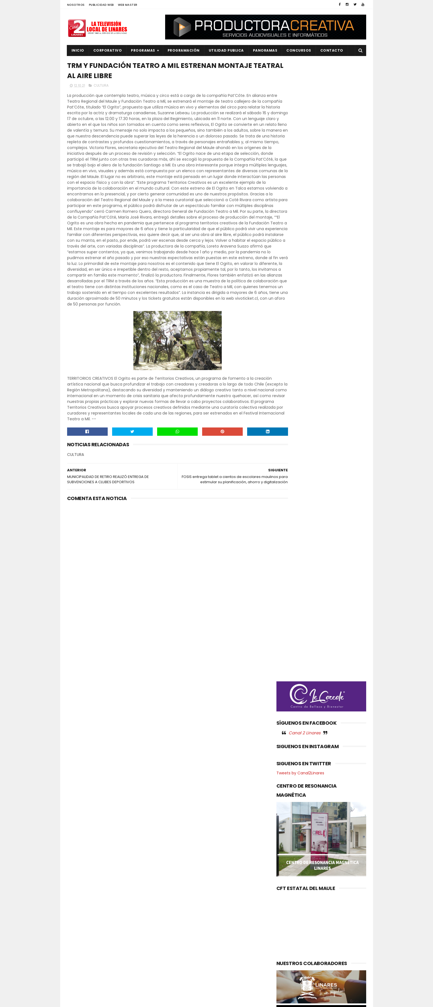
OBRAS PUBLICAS (85, 939)
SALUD (76, 976)
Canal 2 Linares (305, 290)
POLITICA (78, 957)
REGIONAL (79, 967)
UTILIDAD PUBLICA (226, 50)
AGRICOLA (79, 883)
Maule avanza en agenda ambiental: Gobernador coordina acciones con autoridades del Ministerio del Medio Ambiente (213, 906)
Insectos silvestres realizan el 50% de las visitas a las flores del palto (227, 935)
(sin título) (179, 883)
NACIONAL (79, 929)
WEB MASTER (128, 5)
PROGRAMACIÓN (184, 50)
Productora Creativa (216, 1000)
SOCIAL (77, 985)
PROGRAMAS (143, 50)
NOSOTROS (76, 5)
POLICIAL (78, 948)
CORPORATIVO (107, 50)
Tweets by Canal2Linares (300, 330)
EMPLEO (77, 920)
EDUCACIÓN (81, 910)
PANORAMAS (265, 50)
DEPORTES (79, 901)
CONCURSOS (298, 50)
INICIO (78, 50)
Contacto (331, 50)
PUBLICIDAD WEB (101, 5)
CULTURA (101, 87)
